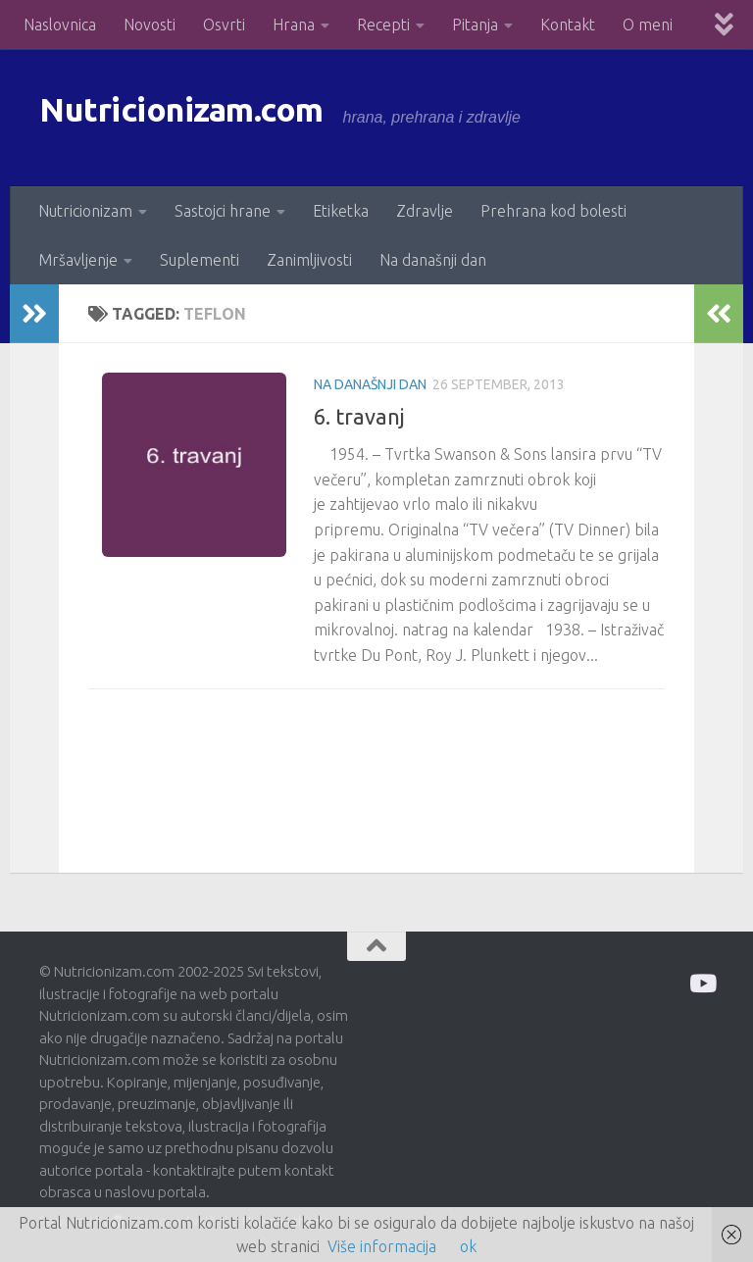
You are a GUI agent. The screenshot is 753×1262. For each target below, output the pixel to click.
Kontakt (567, 24)
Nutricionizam (85, 211)
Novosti (150, 24)
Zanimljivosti (309, 260)
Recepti (383, 24)
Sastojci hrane (223, 211)
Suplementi (199, 260)
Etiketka (341, 211)
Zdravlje (424, 211)
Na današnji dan (432, 260)
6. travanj (359, 416)
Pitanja (475, 24)
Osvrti (224, 24)
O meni (648, 24)
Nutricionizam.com (215, 117)
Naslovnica (60, 24)
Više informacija (381, 1246)
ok (468, 1246)
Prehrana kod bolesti (553, 211)
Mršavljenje (78, 260)
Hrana (294, 24)
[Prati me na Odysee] (701, 983)
